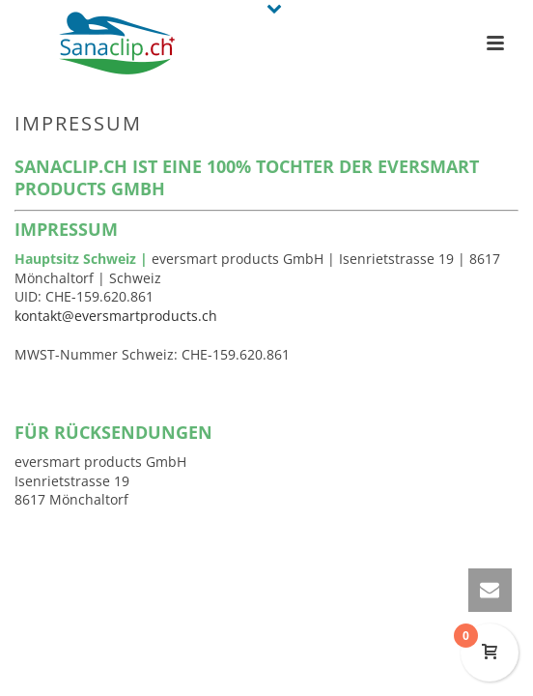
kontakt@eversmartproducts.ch (115, 315)
